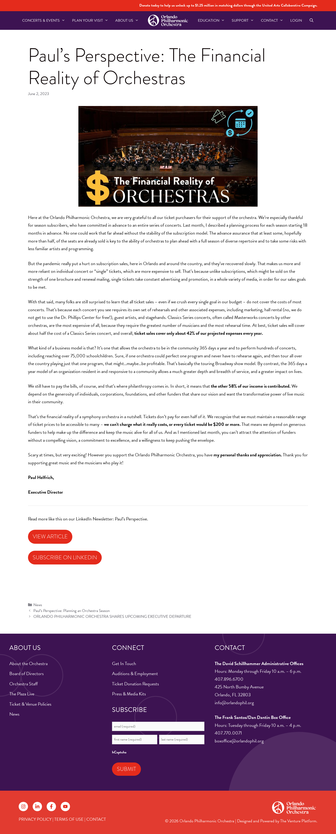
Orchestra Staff (23, 683)
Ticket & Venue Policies (30, 704)
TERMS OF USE (69, 819)
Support (244, 20)
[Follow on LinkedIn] (37, 806)
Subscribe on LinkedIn (65, 557)
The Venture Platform (298, 821)
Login (296, 20)
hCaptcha (119, 752)
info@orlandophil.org (234, 702)
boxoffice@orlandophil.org (239, 740)
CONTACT (96, 819)
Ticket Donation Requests (135, 683)
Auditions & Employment (135, 673)
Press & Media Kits (129, 693)
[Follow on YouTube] (65, 806)
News (37, 605)
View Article (50, 536)
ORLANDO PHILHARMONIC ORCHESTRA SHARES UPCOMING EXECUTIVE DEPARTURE (112, 616)
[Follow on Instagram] (23, 806)
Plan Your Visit (92, 20)
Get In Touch (124, 663)
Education (213, 20)
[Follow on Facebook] (51, 806)
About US (128, 20)
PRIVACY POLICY (35, 819)
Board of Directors (26, 673)
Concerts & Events (45, 20)
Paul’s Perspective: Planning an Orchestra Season (71, 611)
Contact (274, 20)
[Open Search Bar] (311, 20)
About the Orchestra (28, 663)
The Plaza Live (21, 693)
